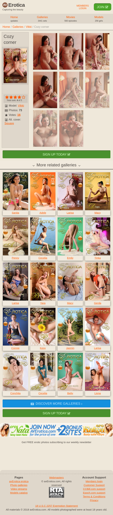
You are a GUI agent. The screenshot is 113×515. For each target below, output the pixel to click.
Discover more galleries (56, 403)
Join (102, 7)
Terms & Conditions (94, 496)
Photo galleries (18, 485)
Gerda (97, 303)
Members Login (83, 7)
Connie (15, 348)
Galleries (42, 19)
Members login (94, 481)
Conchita (15, 393)
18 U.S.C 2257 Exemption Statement (56, 505)
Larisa (70, 212)
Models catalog (19, 492)
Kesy (43, 348)
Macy (98, 212)
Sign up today (56, 154)
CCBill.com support (94, 488)
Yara (42, 303)
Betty (70, 393)
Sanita (15, 212)
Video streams (19, 488)
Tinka (98, 257)
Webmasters (56, 477)
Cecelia (43, 257)
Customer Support (94, 485)
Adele (43, 212)
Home (14, 19)
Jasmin (70, 348)
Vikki (29, 26)
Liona (97, 393)
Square (9, 123)
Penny (15, 257)
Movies (70, 19)
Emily (70, 257)
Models (99, 19)
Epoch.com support (94, 492)
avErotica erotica (19, 481)
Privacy (94, 500)
